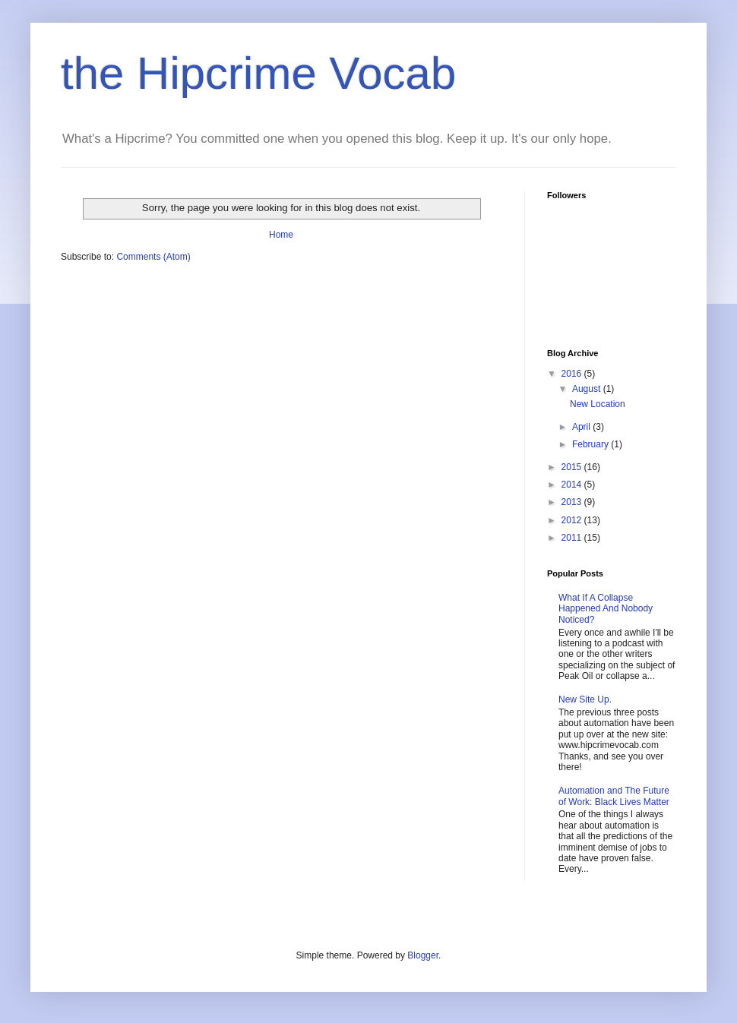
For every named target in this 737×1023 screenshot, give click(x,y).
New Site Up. (585, 699)
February (591, 444)
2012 (572, 520)
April (582, 427)
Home (281, 234)
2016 (572, 373)
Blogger (422, 955)
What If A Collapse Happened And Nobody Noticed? (605, 608)
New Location (597, 404)
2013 (572, 502)
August (587, 389)
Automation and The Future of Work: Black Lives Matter (613, 796)
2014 (572, 484)
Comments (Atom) (153, 256)
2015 (572, 467)
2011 (572, 537)
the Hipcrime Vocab (258, 73)
